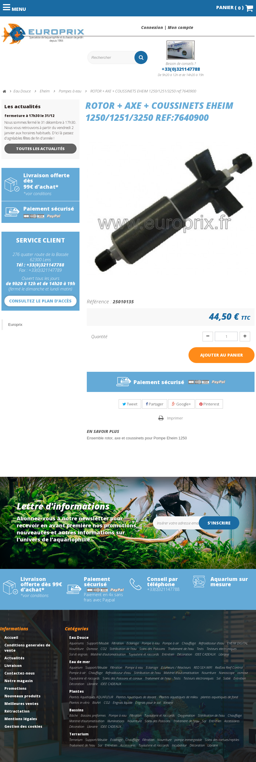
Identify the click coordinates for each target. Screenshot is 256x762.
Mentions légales (20, 718)
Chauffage (189, 643)
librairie (168, 702)
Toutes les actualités (40, 148)
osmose (242, 672)
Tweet (129, 404)
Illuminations (115, 721)
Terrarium (79, 734)
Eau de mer (79, 661)
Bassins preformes (93, 715)
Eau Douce (79, 637)
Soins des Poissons (152, 648)
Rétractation (17, 711)
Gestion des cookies (23, 726)
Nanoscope (226, 672)
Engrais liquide (122, 702)
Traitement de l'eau (181, 648)
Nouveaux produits (22, 696)
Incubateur (179, 745)
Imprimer (175, 418)
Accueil (11, 637)
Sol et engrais (78, 654)
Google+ (181, 404)
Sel (218, 678)
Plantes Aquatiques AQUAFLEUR (91, 697)
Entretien (168, 654)
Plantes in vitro (79, 702)
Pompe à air (170, 643)
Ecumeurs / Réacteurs (176, 667)
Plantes (76, 691)
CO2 (104, 648)
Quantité (99, 336)
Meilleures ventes (21, 703)
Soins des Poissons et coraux (122, 678)
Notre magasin (18, 680)
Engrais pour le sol (147, 702)
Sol (204, 721)
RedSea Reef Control (229, 667)
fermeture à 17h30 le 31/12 (29, 115)
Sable (227, 678)
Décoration (184, 654)
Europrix (15, 324)
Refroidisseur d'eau (211, 643)
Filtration (118, 643)
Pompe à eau (151, 643)
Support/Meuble (98, 643)
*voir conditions (37, 193)
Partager (154, 404)
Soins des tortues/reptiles (222, 739)
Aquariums (76, 643)
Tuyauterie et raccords (144, 654)
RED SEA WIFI (203, 667)
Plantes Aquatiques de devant (136, 697)
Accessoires (232, 721)
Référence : (99, 301)
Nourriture (76, 648)
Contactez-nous (19, 673)
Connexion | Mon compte (167, 27)
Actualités (14, 658)
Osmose (92, 648)
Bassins (76, 710)
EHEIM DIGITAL (237, 643)
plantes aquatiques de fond (219, 697)
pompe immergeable (188, 739)
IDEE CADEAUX (205, 654)
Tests (200, 648)
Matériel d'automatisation (108, 654)
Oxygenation (186, 715)
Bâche (73, 715)
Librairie (224, 654)
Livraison (13, 665)
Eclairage (133, 643)
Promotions (15, 688)
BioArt (96, 702)
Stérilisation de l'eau (123, 648)
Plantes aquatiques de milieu (178, 697)
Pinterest (209, 404)
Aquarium (75, 667)
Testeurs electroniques (222, 648)
